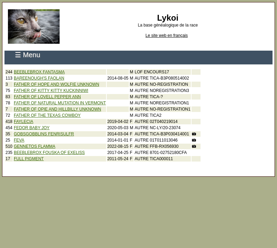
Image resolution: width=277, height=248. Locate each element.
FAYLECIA (23, 121)
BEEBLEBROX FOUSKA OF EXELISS (49, 152)
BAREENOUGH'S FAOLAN (39, 78)
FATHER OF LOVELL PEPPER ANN (47, 96)
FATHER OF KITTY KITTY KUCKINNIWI (51, 90)
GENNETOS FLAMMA (34, 146)
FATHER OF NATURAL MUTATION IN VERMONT (60, 103)
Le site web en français (166, 35)
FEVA (19, 140)
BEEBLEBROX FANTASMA (39, 72)
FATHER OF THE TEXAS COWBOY (47, 115)
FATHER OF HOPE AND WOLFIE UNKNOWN (56, 84)
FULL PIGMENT (29, 158)
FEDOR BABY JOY (32, 127)
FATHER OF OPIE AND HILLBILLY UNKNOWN (57, 109)
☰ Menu (27, 55)
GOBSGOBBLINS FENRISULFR (44, 134)
